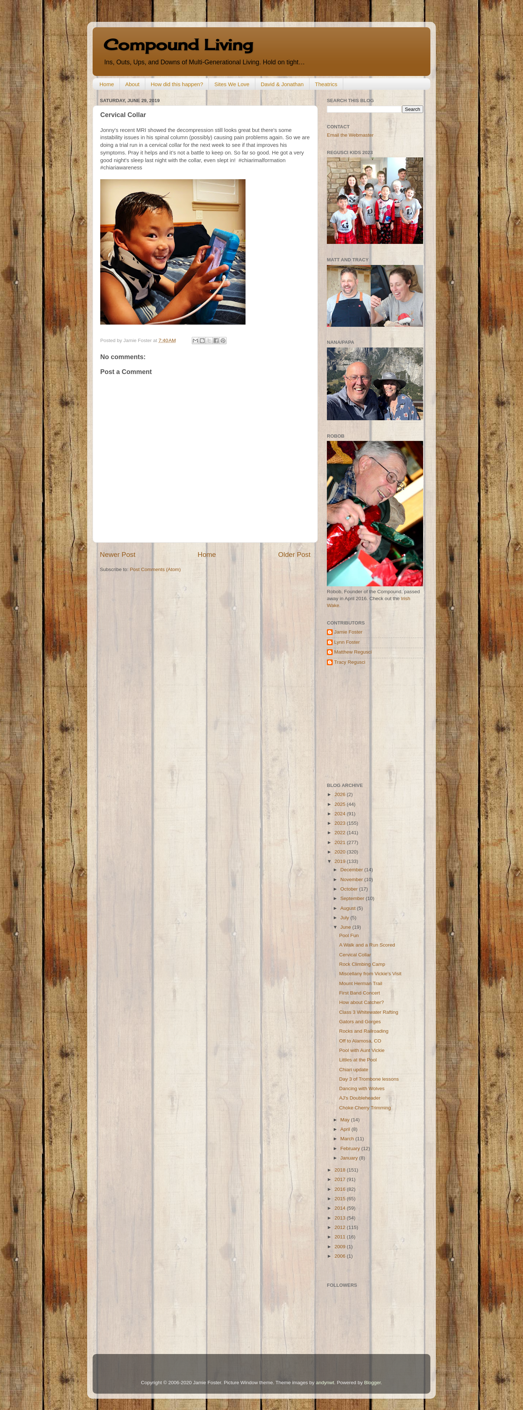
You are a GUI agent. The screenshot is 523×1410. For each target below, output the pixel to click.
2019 (341, 861)
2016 (341, 1189)
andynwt (325, 1382)
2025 (341, 804)
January (349, 1158)
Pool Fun (349, 935)
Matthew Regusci (353, 652)
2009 (341, 1246)
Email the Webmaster (350, 135)
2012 (341, 1227)
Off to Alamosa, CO (360, 1041)
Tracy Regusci (349, 662)
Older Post (294, 554)
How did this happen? (177, 84)
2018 (341, 1170)
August (348, 908)
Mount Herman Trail (360, 983)
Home (107, 84)
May (345, 1119)
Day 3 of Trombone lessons (369, 1079)
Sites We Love (231, 84)
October (349, 889)
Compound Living (178, 44)
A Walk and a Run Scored (367, 945)
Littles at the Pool (358, 1059)
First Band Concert (359, 993)
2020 (341, 852)
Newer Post (117, 554)
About (132, 84)
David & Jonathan (282, 84)
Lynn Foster (347, 642)
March (347, 1138)
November (352, 879)
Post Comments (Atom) (155, 569)
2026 (341, 794)
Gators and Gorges (360, 1021)
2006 (341, 1256)
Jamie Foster (348, 632)
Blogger (372, 1382)
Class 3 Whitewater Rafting (368, 1012)
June (346, 927)
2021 (341, 842)
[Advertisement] (372, 724)
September (353, 898)
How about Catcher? (361, 1002)
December (352, 869)
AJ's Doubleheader (360, 1098)
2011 (341, 1237)
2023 (341, 823)
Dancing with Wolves (362, 1088)
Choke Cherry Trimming (365, 1107)
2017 (341, 1179)
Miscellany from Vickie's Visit (370, 973)
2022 (341, 832)
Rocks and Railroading (364, 1031)
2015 (341, 1198)
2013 (341, 1218)
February (350, 1148)
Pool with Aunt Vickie (362, 1050)
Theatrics (326, 84)
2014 (341, 1208)
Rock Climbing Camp (362, 964)
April (346, 1129)
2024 (341, 813)
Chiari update (353, 1069)
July (345, 917)
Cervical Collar (355, 954)
